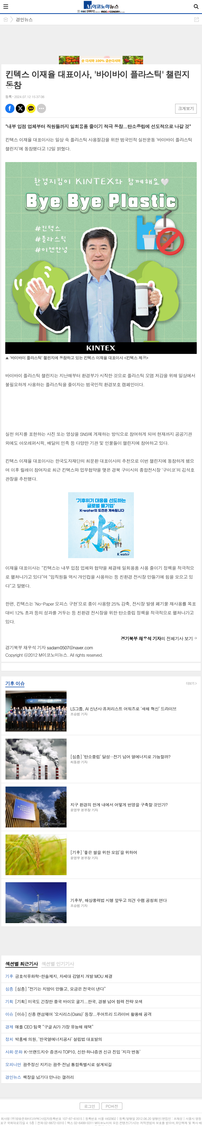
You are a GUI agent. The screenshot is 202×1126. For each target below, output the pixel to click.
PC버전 (112, 1106)
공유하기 (197, 19)
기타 (41, 108)
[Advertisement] (101, 41)
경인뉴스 (24, 19)
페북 (9, 108)
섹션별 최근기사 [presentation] (21, 964)
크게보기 (186, 108)
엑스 (20, 108)
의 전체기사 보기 (157, 638)
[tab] (21, 964)
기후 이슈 (14, 683)
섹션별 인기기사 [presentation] (57, 964)
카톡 (31, 108)
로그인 (89, 1106)
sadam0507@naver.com (70, 647)
